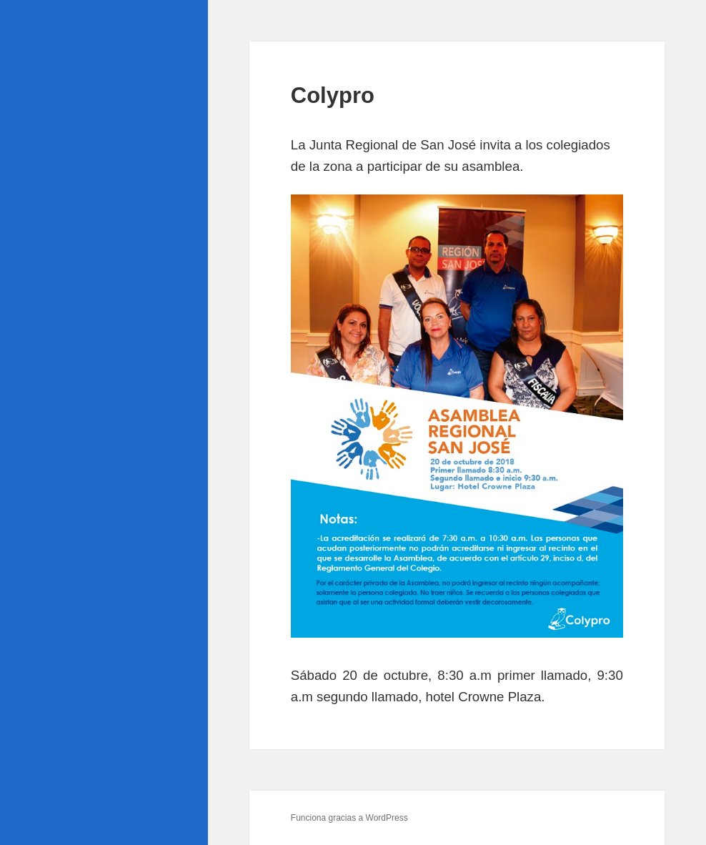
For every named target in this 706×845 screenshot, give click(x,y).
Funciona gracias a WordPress (349, 818)
